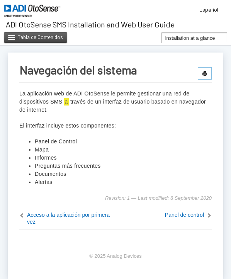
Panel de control (184, 215)
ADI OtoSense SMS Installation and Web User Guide (90, 24)
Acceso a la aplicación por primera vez (68, 218)
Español (211, 9)
